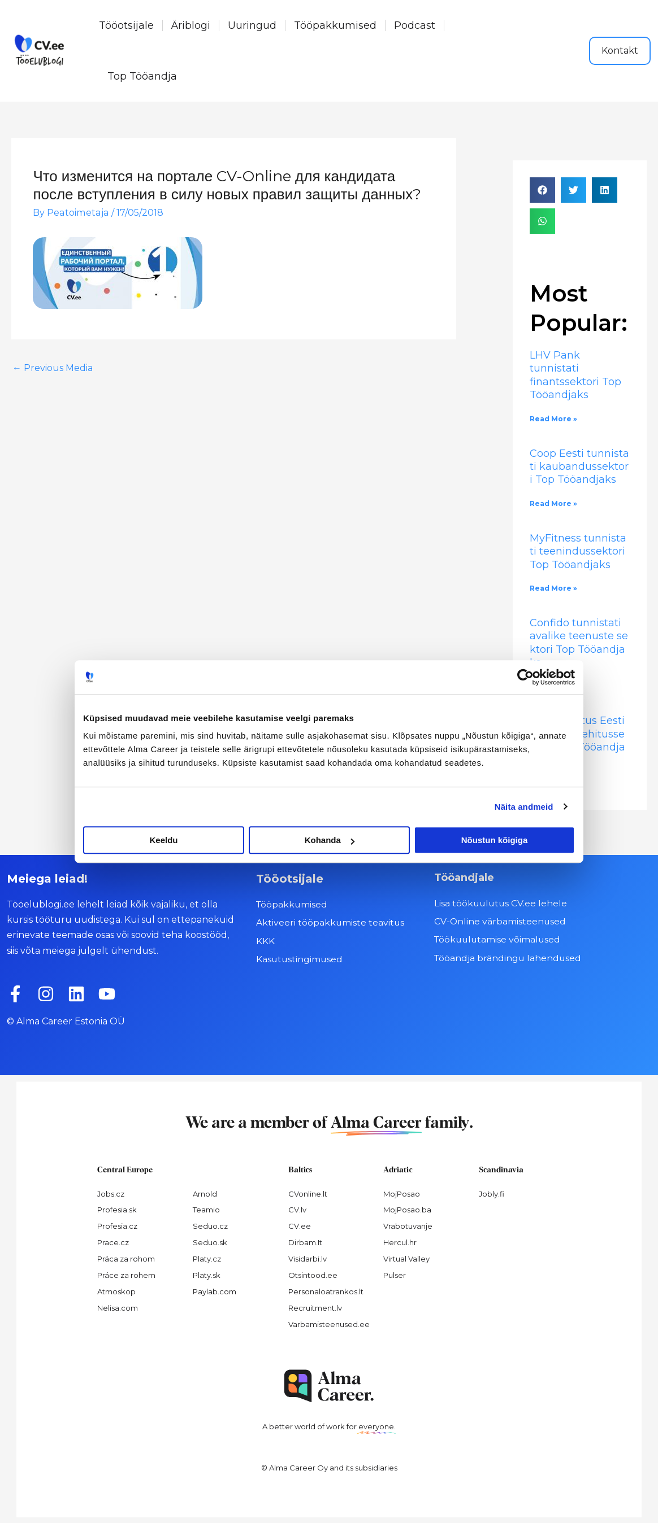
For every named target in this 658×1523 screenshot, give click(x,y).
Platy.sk (206, 1275)
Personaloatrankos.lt (325, 1291)
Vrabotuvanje (407, 1225)
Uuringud (252, 25)
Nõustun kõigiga (494, 840)
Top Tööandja (142, 76)
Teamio (206, 1209)
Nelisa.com (117, 1307)
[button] (542, 190)
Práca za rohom (126, 1258)
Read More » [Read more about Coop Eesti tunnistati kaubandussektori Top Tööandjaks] (553, 503)
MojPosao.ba (407, 1209)
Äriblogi (190, 25)
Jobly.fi (491, 1193)
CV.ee (299, 1225)
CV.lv (297, 1209)
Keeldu (163, 840)
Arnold (205, 1193)
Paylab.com (214, 1291)
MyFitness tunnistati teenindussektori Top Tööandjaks (579, 551)
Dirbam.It (305, 1242)
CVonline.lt (307, 1193)
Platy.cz (207, 1258)
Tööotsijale (126, 25)
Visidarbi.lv (307, 1258)
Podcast (414, 25)
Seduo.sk (210, 1242)
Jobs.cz (110, 1193)
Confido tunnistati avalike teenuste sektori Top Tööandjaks (579, 643)
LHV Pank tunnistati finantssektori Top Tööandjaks (575, 375)
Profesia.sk (117, 1209)
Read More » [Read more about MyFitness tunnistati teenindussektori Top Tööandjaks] (553, 588)
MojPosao (401, 1193)
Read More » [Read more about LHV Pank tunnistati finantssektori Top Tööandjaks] (553, 418)
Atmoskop (116, 1291)
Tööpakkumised (335, 25)
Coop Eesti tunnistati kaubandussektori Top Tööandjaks (579, 466)
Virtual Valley (406, 1258)
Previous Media (52, 368)
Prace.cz (113, 1242)
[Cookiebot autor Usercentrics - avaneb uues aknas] (525, 677)
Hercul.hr (400, 1242)
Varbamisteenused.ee (329, 1324)
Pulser (394, 1275)
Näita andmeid (524, 806)
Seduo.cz (210, 1225)
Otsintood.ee (312, 1275)
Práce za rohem (126, 1275)
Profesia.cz (117, 1225)
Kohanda (329, 840)
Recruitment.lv (315, 1307)
